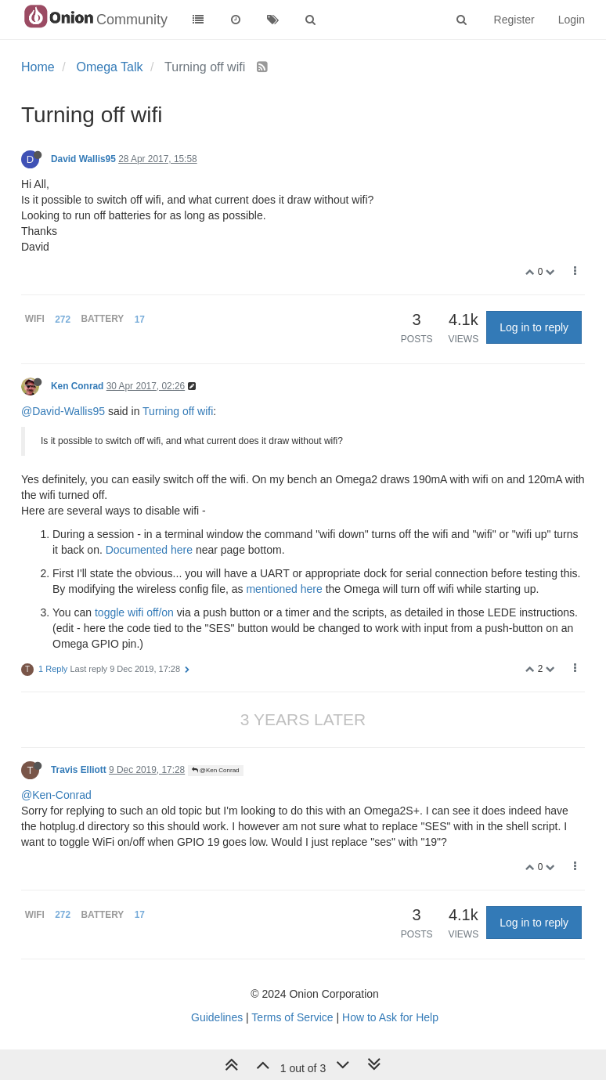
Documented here (149, 550)
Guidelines (217, 1017)
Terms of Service (292, 1017)
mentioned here (284, 589)
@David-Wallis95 (63, 411)
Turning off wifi (177, 411)
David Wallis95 (83, 159)
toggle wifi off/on (134, 612)
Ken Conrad (77, 386)
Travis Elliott (78, 769)
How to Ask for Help (390, 1017)
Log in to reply (534, 327)
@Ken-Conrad (56, 795)
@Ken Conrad (216, 770)
